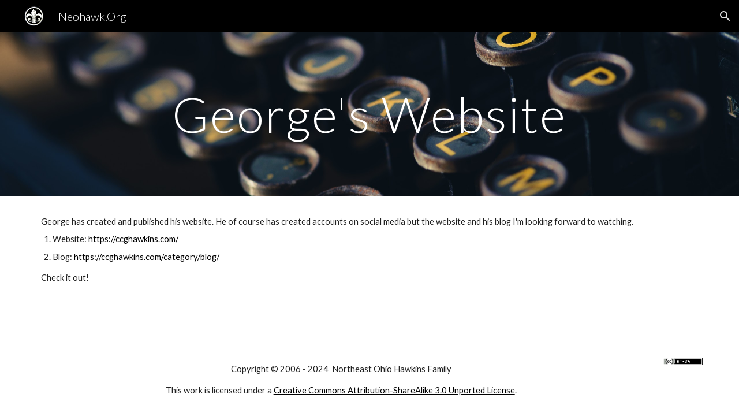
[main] (369, 114)
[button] (725, 16)
